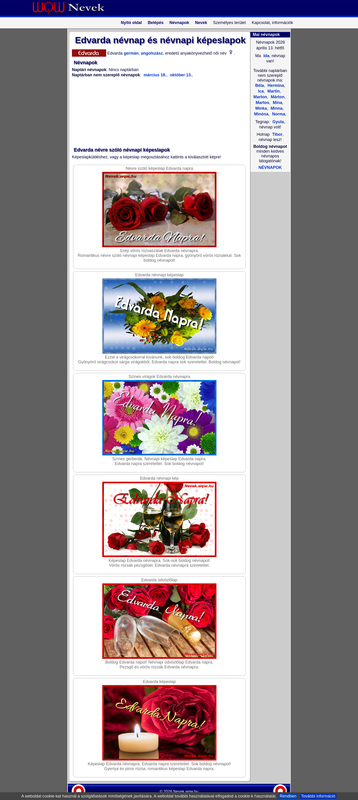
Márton (277, 97)
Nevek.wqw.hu (185, 791)
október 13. (180, 75)
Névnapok (179, 22)
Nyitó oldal (131, 22)
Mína (277, 102)
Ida (265, 55)
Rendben (288, 796)
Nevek (201, 22)
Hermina (275, 85)
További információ (318, 796)
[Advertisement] (157, 112)
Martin (273, 91)
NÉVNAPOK (270, 167)
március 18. (155, 75)
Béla (259, 85)
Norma (278, 114)
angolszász (151, 53)
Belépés (155, 22)
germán (131, 53)
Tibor (277, 134)
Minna (275, 108)
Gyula (278, 122)
